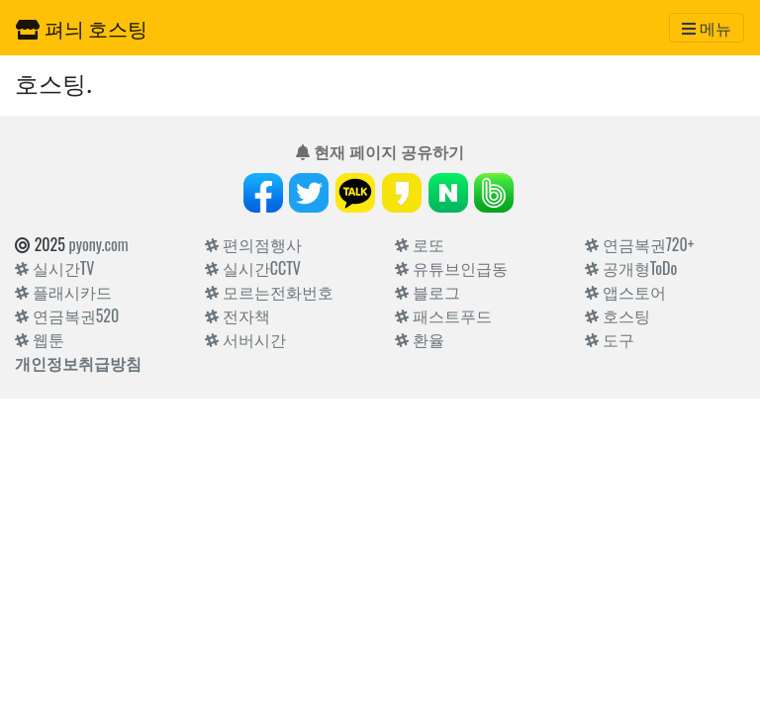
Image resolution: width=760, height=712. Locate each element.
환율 (419, 339)
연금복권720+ (639, 244)
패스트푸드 (443, 315)
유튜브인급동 (451, 268)
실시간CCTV (253, 268)
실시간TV (54, 268)
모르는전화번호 (269, 292)
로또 (419, 244)
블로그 (427, 292)
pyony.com (99, 244)
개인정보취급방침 (78, 363)
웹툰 (39, 339)
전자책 (237, 315)
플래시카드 (63, 292)
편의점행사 (253, 244)
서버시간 (245, 339)
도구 (609, 339)
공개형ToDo (631, 268)
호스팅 (617, 315)
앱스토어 (625, 292)
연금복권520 (67, 315)
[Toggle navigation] (706, 28)
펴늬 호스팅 (81, 28)
